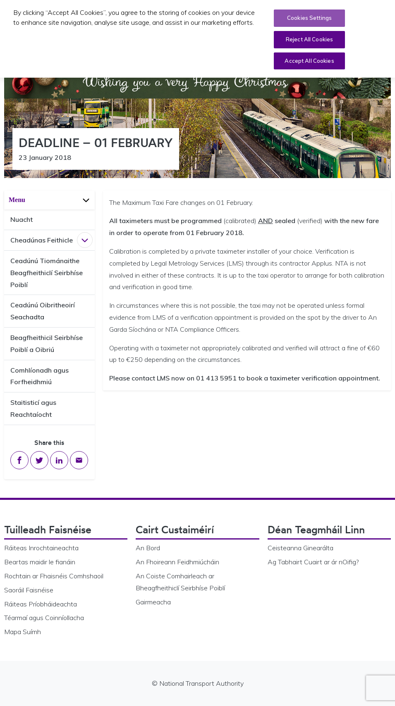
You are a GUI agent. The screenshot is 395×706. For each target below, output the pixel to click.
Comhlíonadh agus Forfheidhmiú (39, 376)
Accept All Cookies (309, 58)
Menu (49, 200)
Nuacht (21, 219)
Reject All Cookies (309, 37)
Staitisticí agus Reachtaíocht (33, 408)
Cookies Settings (309, 16)
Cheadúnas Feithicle (41, 240)
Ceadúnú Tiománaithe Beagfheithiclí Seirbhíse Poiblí (46, 273)
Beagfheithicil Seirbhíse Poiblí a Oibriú (46, 343)
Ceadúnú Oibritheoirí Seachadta (42, 311)
